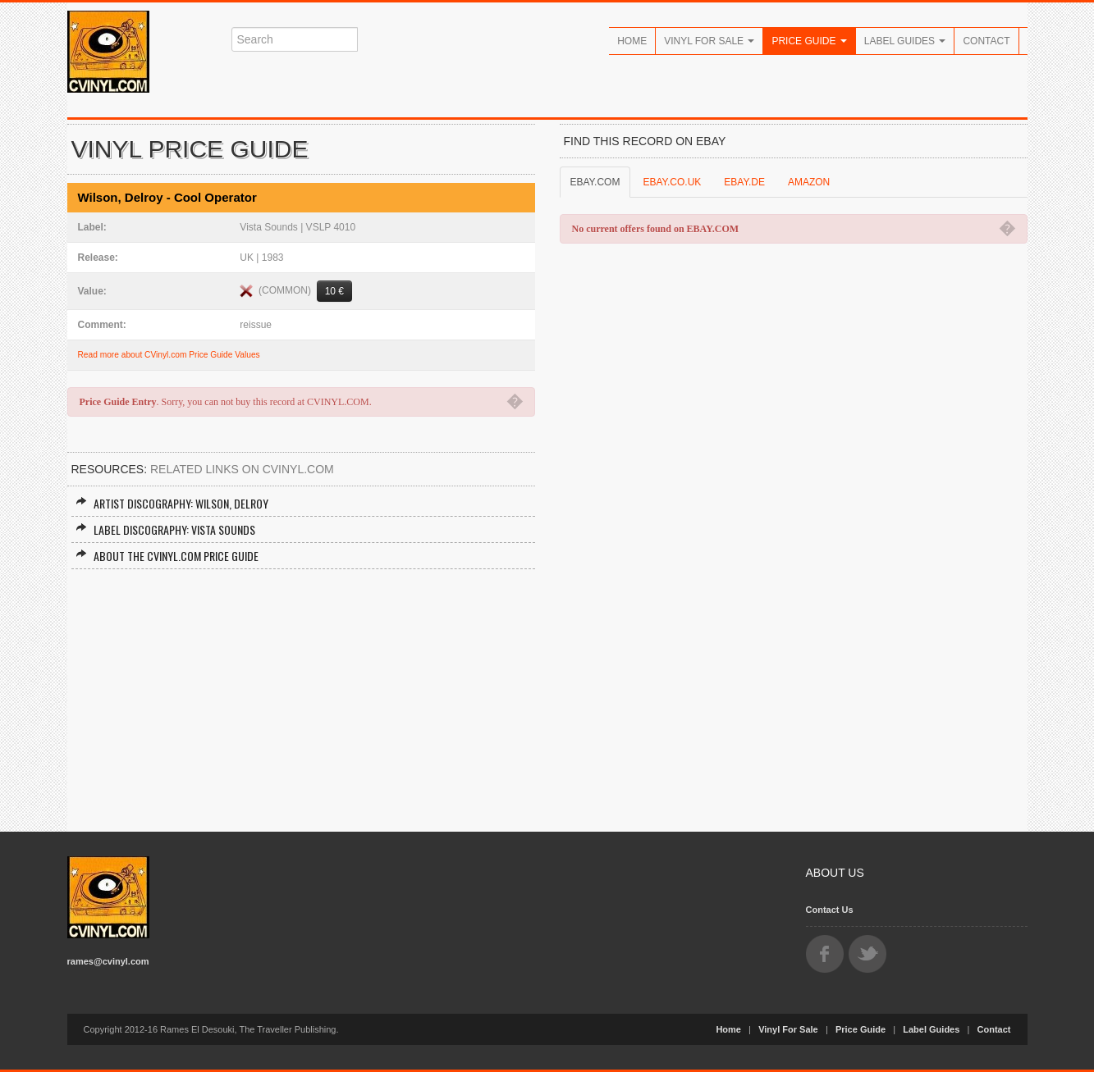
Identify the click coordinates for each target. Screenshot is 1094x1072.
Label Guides (905, 41)
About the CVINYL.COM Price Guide (167, 555)
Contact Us (830, 910)
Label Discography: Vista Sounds (165, 529)
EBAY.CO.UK (672, 182)
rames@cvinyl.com (108, 961)
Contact (986, 41)
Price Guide (808, 41)
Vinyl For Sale (709, 41)
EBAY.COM (595, 182)
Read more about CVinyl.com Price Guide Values (169, 354)
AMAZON (809, 182)
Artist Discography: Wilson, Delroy (172, 503)
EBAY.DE (744, 182)
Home (632, 41)
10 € (334, 291)
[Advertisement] (301, 692)
